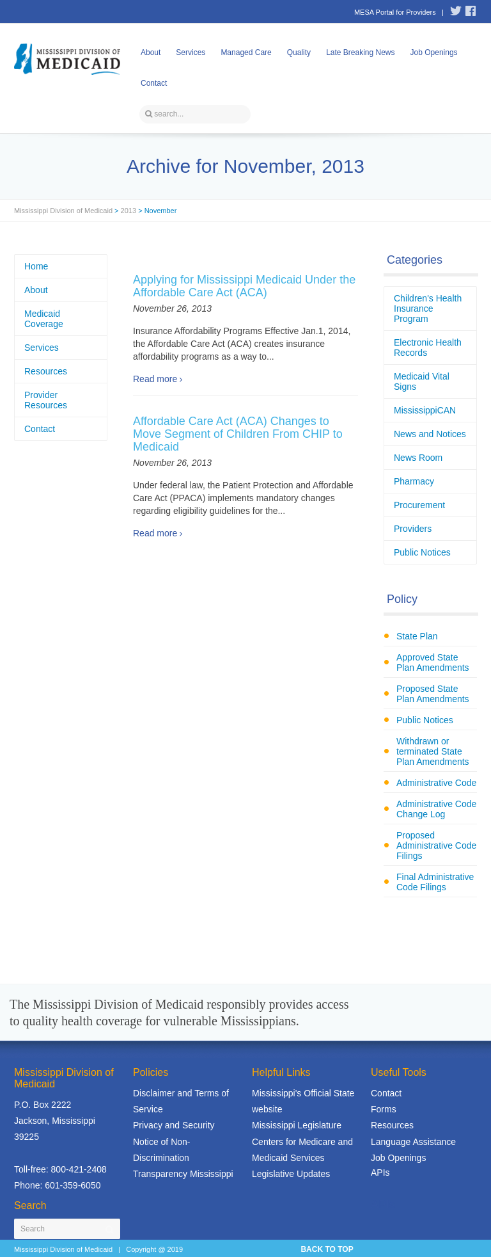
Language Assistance (413, 1142)
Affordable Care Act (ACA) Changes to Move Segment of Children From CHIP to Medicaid (238, 434)
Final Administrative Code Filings (435, 882)
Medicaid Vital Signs (421, 381)
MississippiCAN (425, 410)
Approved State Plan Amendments (432, 662)
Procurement (419, 505)
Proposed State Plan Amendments (432, 694)
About (150, 52)
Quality (299, 52)
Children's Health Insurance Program (428, 308)
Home (36, 266)
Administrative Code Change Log (436, 809)
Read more (155, 379)
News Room (418, 457)
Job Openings (434, 52)
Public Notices (422, 552)
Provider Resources (45, 400)
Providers (413, 529)
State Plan (417, 636)
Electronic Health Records (428, 347)
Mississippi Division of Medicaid (63, 210)
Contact (154, 83)
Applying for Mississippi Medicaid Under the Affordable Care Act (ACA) (244, 286)
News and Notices (430, 434)
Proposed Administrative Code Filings (436, 845)
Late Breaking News (360, 52)
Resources (45, 371)
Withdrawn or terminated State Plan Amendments (432, 751)
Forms (383, 1109)
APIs (380, 1172)
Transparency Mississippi (183, 1174)
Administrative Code (436, 783)
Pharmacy (414, 481)
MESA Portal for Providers (395, 12)
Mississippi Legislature (296, 1125)
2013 (128, 210)
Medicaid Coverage (43, 318)
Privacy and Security (174, 1125)
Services (190, 52)
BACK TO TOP (326, 1249)
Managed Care (246, 52)
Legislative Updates (291, 1174)
